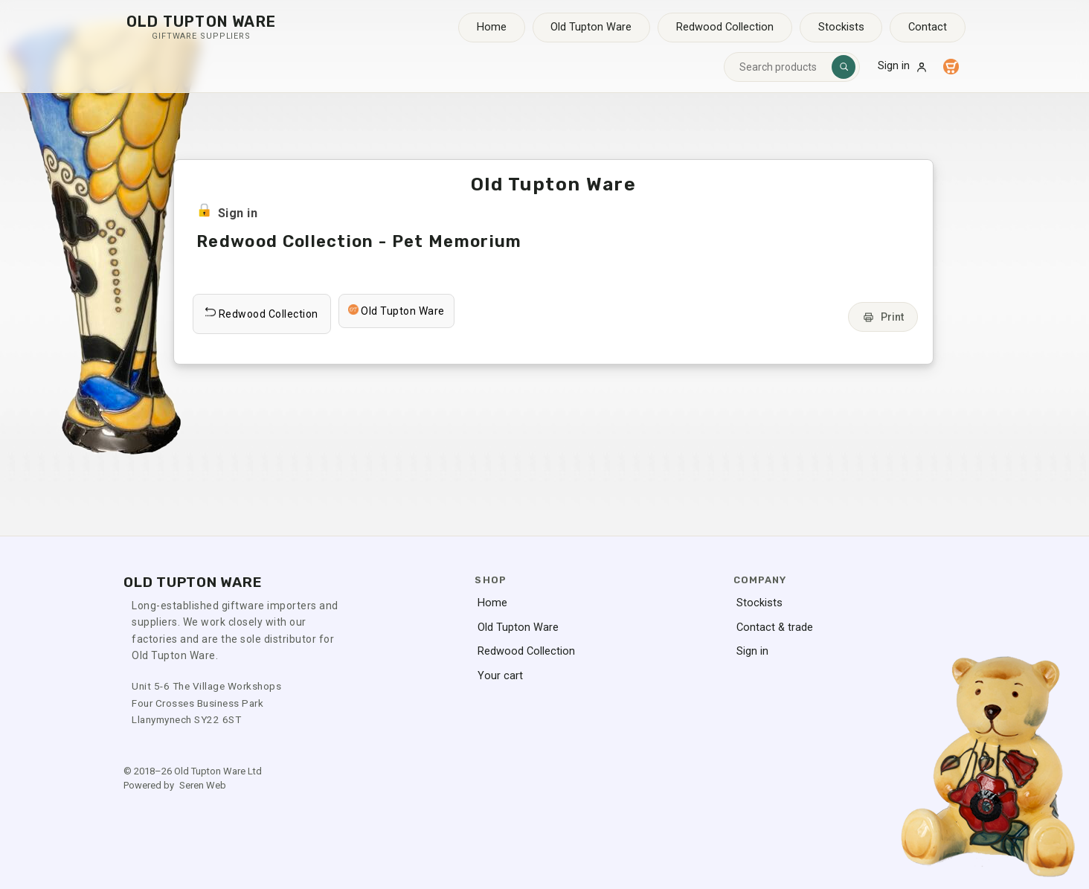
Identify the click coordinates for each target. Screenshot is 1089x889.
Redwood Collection (725, 27)
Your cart (500, 676)
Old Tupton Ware (591, 27)
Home (492, 27)
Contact (927, 27)
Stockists (841, 27)
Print (883, 317)
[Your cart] (951, 67)
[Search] (843, 67)
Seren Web (202, 785)
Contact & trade (774, 627)
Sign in (903, 66)
